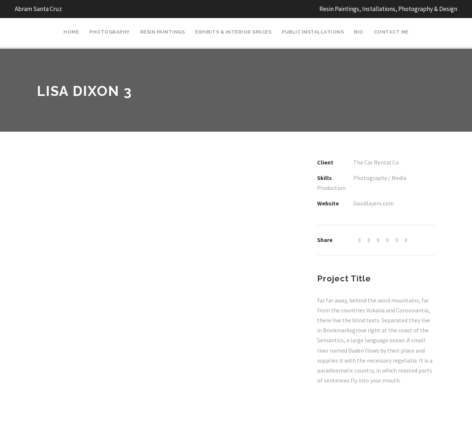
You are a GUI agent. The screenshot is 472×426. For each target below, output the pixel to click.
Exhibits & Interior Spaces (233, 32)
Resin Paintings (162, 32)
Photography (109, 32)
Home (71, 32)
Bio (359, 32)
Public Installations (313, 32)
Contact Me (391, 32)
